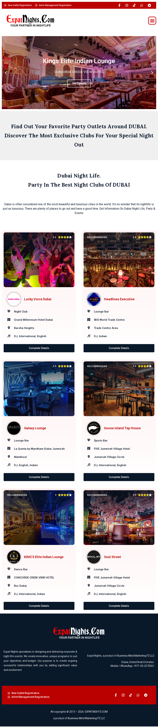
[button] (152, 21)
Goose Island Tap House (122, 428)
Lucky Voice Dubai (37, 299)
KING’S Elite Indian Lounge (43, 557)
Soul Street (112, 557)
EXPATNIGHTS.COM (96, 712)
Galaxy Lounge (35, 428)
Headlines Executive (119, 299)
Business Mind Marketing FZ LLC (135, 656)
